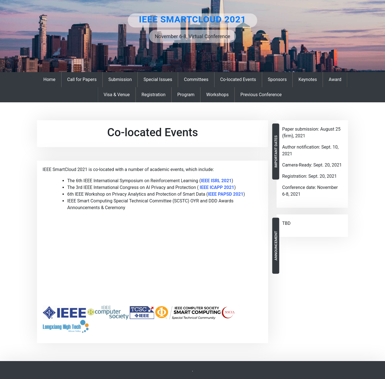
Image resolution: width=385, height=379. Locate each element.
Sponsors (277, 79)
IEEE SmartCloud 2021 (192, 19)
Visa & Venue (117, 94)
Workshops (217, 94)
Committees (196, 79)
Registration (154, 94)
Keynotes (307, 79)
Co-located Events (238, 79)
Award (335, 79)
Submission (120, 79)
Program (185, 94)
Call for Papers (82, 79)
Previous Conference (261, 94)
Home (49, 79)
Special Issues (157, 79)
